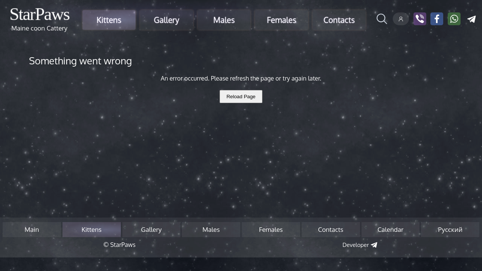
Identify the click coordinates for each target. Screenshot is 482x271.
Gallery (166, 20)
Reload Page (240, 96)
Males (224, 20)
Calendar (390, 229)
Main (31, 229)
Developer (356, 244)
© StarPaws (119, 244)
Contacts (339, 20)
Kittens (109, 20)
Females (281, 20)
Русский (450, 229)
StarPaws (39, 14)
